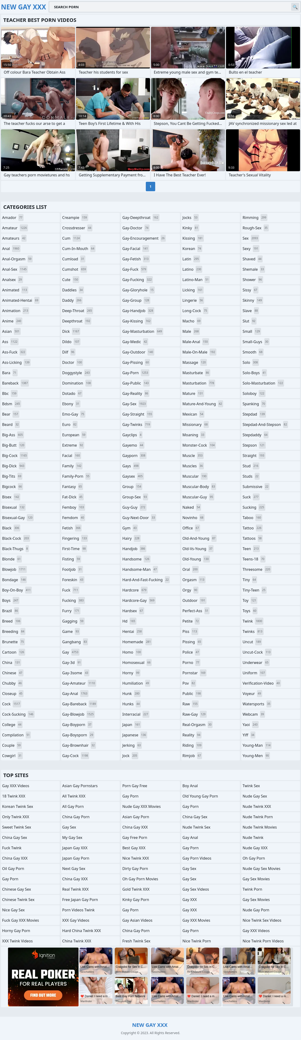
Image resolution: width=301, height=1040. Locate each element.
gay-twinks (136, 424)
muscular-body (199, 486)
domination (77, 383)
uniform (254, 672)
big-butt (13, 445)
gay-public (136, 383)
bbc (10, 393)
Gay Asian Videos (137, 920)
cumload (73, 258)
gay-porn (135, 372)
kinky (190, 227)
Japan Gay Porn (75, 858)
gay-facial (135, 248)
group (132, 486)
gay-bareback (79, 703)
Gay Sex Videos (195, 889)
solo (250, 362)
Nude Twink (252, 837)
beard (11, 424)
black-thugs (15, 548)
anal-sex (15, 269)
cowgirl (12, 755)
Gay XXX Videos (15, 785)
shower (252, 279)
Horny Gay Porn (16, 930)
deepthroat (76, 321)
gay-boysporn (78, 734)
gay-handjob (138, 310)
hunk (131, 693)
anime (12, 321)
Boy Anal (190, 785)
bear (10, 414)
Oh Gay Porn (253, 858)
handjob (134, 548)
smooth (253, 352)
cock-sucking (18, 714)
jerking (132, 745)
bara (10, 372)
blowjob (14, 569)
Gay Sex (69, 827)
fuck (70, 590)
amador (13, 217)
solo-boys (254, 372)
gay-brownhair (79, 745)
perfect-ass (196, 610)
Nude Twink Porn (257, 816)
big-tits (12, 476)
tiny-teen (254, 590)
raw (190, 703)
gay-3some (75, 672)
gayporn (134, 455)
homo (132, 652)
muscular (195, 476)
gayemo (133, 445)
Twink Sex (251, 785)
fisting (71, 559)
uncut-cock (257, 652)
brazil (10, 610)
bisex (11, 496)
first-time (74, 548)
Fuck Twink (11, 847)
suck (251, 496)
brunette (13, 641)
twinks (252, 631)
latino (192, 269)
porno (191, 662)
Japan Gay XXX (74, 847)
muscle (193, 455)
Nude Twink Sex (196, 827)
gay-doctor (136, 227)
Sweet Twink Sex (16, 827)
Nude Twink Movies (259, 827)
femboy (73, 507)
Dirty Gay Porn (135, 868)
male (191, 331)
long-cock (195, 310)
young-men (256, 755)
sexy (250, 248)
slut (249, 321)
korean (192, 248)
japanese (134, 734)
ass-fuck (14, 352)
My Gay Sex (72, 837)
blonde (12, 559)
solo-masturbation (263, 383)
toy (249, 600)
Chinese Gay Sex (16, 889)
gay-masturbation (142, 331)
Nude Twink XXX (256, 806)
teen (251, 548)
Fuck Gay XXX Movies (20, 920)
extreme (73, 445)
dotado (72, 393)
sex (250, 238)
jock (130, 755)
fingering (75, 538)
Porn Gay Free (134, 785)
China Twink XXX (76, 941)
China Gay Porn (76, 816)
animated (15, 290)
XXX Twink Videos (17, 941)
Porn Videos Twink (78, 910)
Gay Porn (10, 878)
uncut (252, 641)
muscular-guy (198, 496)
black (11, 528)
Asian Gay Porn (135, 816)
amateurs (14, 238)
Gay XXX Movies (196, 920)
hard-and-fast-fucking (146, 579)
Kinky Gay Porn (135, 899)
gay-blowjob (78, 714)
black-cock (16, 538)
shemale (253, 269)
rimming (254, 217)
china (11, 662)
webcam (253, 714)
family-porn (76, 476)
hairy (131, 538)
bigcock (12, 486)
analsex (12, 279)
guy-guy (134, 507)
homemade (137, 641)
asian (11, 331)
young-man (257, 745)
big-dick (13, 465)
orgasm (194, 579)
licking (193, 290)
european (74, 434)
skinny (252, 300)
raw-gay (194, 714)
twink (252, 621)
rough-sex (255, 227)
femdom (73, 517)
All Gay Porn (73, 806)
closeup (13, 693)
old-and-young (199, 538)
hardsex (133, 610)
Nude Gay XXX (254, 847)
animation (15, 310)
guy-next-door (139, 517)
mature (193, 393)
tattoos (252, 538)
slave (250, 310)
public (192, 693)
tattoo (252, 528)
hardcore (134, 590)
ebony (71, 403)
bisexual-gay (18, 517)
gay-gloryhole (138, 290)
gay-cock (75, 755)
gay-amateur (79, 683)
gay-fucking (137, 279)
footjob (72, 569)
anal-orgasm (17, 258)
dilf (68, 352)
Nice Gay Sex (13, 910)
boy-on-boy (17, 590)
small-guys (255, 341)
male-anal (195, 341)
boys (10, 600)
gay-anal (75, 693)
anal (11, 248)
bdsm (11, 403)
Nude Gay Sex (254, 796)
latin (191, 258)
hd (129, 621)
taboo (252, 517)
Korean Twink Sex (17, 806)
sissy (250, 290)
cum (71, 238)
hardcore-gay (138, 600)
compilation (16, 734)
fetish (72, 528)
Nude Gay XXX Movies (141, 806)
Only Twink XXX (15, 816)
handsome (136, 559)
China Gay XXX (15, 858)
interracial (135, 714)
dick (71, 331)
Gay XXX (189, 899)
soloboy (253, 393)
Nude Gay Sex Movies (261, 868)
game (71, 631)
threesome (256, 569)
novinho (193, 517)
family (72, 465)
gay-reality (135, 393)
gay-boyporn (77, 724)
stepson (253, 445)
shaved (252, 258)
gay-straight (137, 414)
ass (10, 341)
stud (250, 465)
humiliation (136, 683)
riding (192, 745)
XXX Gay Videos (75, 920)
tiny (249, 579)
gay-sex (134, 403)
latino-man (196, 279)
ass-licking (16, 362)
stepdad (254, 414)
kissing (193, 238)
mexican (193, 414)
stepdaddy (255, 434)
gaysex (133, 476)
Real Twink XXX (75, 889)
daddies (73, 290)
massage (194, 362)
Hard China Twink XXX (81, 930)
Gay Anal (190, 837)
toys (249, 610)
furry (71, 610)
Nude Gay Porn (255, 910)
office (191, 528)
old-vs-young (198, 548)
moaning (194, 434)
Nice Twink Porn (196, 941)
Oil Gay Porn (13, 868)
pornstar (194, 672)
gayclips (132, 434)
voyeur (252, 693)
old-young (196, 559)
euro (70, 424)
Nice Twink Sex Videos (261, 920)
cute (70, 279)
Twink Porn (252, 889)
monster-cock (199, 445)
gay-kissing (137, 321)
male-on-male (199, 352)
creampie (75, 217)
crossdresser (77, 227)
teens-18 (253, 559)
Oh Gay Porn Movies (140, 878)
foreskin (73, 579)
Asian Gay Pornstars (80, 785)
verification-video (261, 683)
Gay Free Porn (134, 837)
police (191, 652)
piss (190, 631)
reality (192, 734)
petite (191, 621)
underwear (255, 662)
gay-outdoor (138, 352)
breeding (13, 631)
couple (12, 745)
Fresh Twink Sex (136, 941)
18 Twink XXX (13, 796)
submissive (255, 486)
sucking (253, 507)
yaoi (250, 724)
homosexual (137, 662)
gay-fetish (136, 258)
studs (251, 476)
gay (70, 652)
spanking (254, 403)
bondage (14, 579)
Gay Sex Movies (256, 878)
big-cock (15, 455)
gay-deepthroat (140, 217)
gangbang (75, 641)
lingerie (193, 300)
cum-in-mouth (78, 248)
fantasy (72, 486)
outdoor (194, 600)
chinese (13, 672)
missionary (195, 424)
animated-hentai (21, 300)
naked (191, 507)
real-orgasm (197, 724)
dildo (71, 341)
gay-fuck (134, 269)
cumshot (74, 269)
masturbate (196, 372)
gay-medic (135, 341)
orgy (190, 590)
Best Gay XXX (133, 847)
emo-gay (73, 414)
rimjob (192, 755)
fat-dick (73, 496)
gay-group (136, 300)
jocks (190, 217)
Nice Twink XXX (135, 858)
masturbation (198, 383)
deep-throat (77, 310)
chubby (12, 683)
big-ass (13, 434)
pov (189, 683)
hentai (132, 631)
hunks (131, 703)
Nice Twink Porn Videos (263, 941)
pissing (192, 641)
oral (190, 569)
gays (131, 465)
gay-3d (72, 662)
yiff (248, 734)
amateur (15, 227)
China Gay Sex (14, 837)
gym (130, 528)
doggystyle (76, 372)
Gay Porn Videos (196, 858)
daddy (72, 300)
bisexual (14, 507)
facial (71, 455)
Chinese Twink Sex (18, 899)
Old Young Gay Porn (200, 796)
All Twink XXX (74, 796)
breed (11, 621)
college (12, 724)
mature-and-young (202, 403)
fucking (73, 600)
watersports (256, 703)
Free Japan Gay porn (80, 899)
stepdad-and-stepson (265, 424)
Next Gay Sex (73, 868)
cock (11, 703)
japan (131, 724)
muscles (193, 465)
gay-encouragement (144, 238)
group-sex (135, 496)
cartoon (13, 652)
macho (192, 321)
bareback (15, 383)
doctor (72, 362)
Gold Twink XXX (135, 889)
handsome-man (140, 569)
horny (131, 672)
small (251, 331)
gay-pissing (136, 362)
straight (253, 455)
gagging (73, 621)
